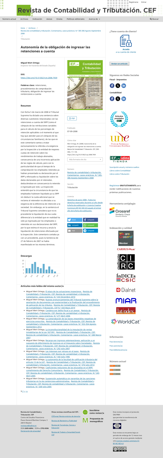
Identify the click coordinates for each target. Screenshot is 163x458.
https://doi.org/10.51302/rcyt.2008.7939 (39, 77)
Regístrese (114, 185)
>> (27, 391)
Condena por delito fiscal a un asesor (63, 310)
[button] (74, 220)
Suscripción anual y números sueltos (124, 167)
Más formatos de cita (77, 159)
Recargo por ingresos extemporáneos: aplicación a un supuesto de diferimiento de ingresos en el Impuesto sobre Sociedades (60, 341)
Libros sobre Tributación (119, 174)
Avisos (49, 19)
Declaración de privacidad (30, 431)
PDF (73, 118)
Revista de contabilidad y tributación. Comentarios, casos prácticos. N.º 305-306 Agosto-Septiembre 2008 (61, 32)
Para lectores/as (116, 341)
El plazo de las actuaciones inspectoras (64, 291)
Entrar (143, 2)
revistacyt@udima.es (29, 425)
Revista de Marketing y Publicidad (64, 421)
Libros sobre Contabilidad (120, 170)
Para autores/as (116, 346)
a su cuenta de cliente (126, 49)
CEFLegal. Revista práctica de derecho (66, 416)
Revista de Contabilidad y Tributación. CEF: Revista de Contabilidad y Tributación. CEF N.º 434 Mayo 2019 (63, 306)
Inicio (23, 28)
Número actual (9, 19)
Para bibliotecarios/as (118, 350)
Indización (37, 19)
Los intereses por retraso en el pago (62, 351)
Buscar (154, 19)
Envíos (59, 19)
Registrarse (133, 2)
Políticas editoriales (75, 19)
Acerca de (93, 19)
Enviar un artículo (119, 63)
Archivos (24, 19)
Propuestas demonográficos (96, 420)
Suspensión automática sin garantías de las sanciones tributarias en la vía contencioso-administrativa (60, 380)
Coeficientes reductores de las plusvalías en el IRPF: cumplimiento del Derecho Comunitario (59, 369)
